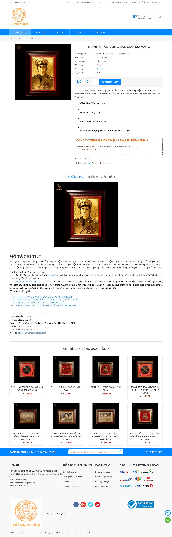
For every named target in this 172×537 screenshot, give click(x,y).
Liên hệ (78, 32)
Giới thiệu (41, 32)
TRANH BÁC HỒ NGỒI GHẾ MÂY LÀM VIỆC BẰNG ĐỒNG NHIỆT (44, 299)
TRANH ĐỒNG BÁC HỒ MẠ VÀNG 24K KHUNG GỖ (37, 302)
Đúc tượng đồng (101, 486)
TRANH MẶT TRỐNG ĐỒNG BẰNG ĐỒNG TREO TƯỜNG (27, 388)
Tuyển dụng (99, 32)
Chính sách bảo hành (71, 481)
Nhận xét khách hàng (102, 177)
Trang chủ (20, 32)
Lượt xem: (79, 72)
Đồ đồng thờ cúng (102, 472)
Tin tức (60, 32)
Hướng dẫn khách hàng (72, 476)
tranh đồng (53, 275)
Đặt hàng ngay (110, 82)
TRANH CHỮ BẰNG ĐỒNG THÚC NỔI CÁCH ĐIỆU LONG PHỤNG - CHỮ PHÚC (145, 436)
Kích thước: (79, 57)
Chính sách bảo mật (71, 486)
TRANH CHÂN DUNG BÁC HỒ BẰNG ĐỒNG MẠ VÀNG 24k (41, 296)
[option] (43, 72)
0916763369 (24, 2)
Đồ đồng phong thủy (103, 481)
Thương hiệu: (80, 61)
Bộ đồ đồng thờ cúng (103, 476)
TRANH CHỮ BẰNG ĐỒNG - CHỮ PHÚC (106, 388)
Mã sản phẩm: (81, 53)
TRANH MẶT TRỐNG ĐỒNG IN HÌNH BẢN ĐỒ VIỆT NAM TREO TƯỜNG (145, 390)
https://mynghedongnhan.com (32, 333)
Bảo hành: (79, 65)
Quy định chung (69, 472)
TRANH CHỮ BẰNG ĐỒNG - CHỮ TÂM (66, 388)
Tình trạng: (79, 69)
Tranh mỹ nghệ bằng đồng (28, 281)
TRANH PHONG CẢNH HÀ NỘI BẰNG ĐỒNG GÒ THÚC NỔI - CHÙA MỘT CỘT (27, 436)
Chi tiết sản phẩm (72, 177)
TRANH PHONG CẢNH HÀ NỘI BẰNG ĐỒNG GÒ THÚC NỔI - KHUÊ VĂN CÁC (106, 436)
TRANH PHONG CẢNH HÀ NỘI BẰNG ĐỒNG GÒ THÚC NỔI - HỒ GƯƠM (66, 436)
